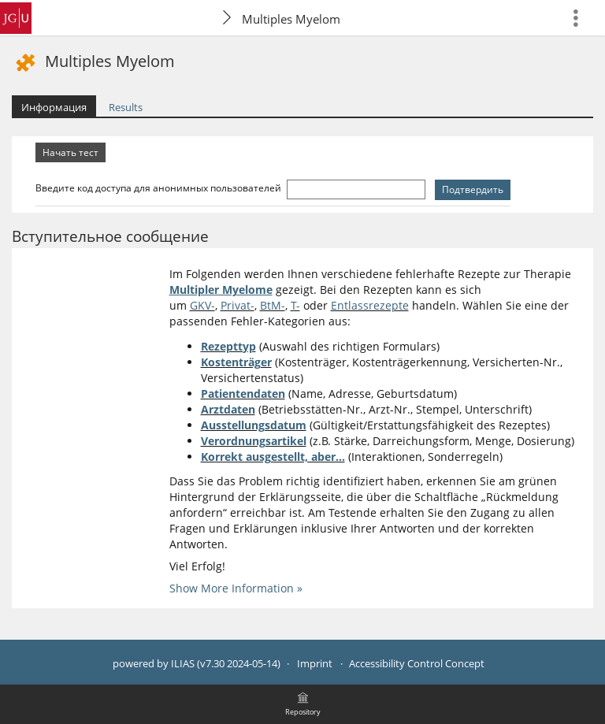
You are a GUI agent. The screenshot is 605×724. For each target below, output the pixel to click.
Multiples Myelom (291, 19)
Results (126, 107)
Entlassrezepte (370, 305)
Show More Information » (235, 588)
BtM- (272, 305)
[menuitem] (582, 17)
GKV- (202, 305)
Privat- (237, 305)
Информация (54, 107)
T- (295, 305)
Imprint (314, 663)
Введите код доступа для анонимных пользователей (159, 188)
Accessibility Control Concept (416, 663)
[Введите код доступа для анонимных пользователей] (356, 189)
